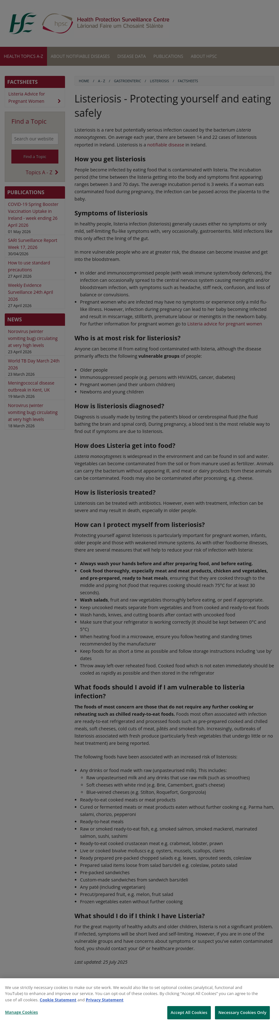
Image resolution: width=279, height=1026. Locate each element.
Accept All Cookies (189, 1012)
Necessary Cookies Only (242, 1012)
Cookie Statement (58, 1000)
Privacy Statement (104, 1000)
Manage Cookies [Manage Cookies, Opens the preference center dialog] (21, 1012)
